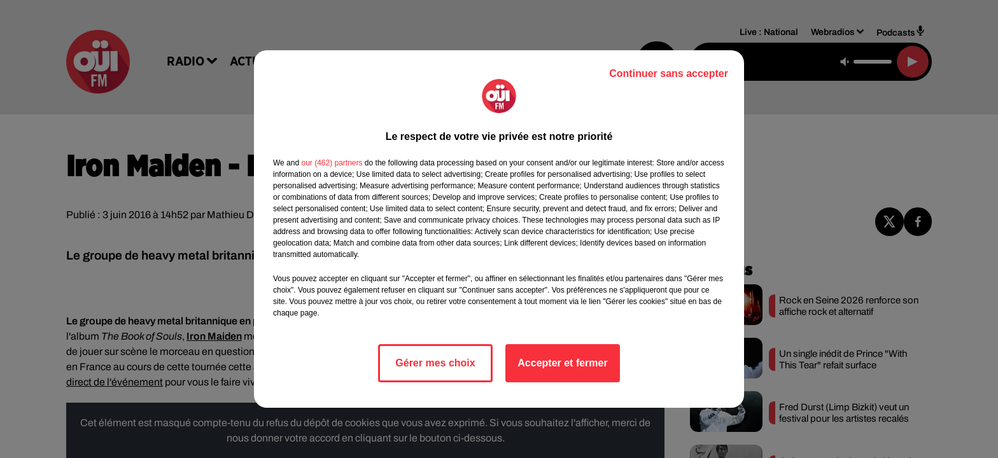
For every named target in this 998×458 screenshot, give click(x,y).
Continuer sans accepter (668, 73)
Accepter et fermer (562, 362)
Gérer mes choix (435, 362)
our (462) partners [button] (331, 162)
